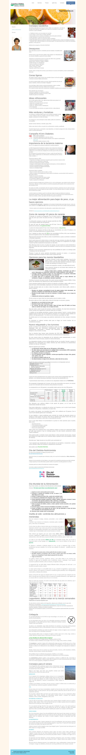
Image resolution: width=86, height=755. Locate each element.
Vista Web (72, 752)
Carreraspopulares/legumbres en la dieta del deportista (53, 604)
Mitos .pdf (35, 139)
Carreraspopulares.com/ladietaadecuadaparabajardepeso (46, 210)
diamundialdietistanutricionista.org (36, 468)
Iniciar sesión (71, 751)
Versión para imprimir (17, 751)
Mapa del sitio (27, 751)
